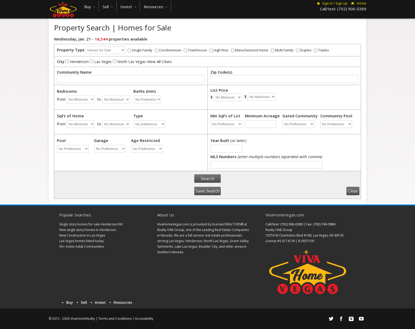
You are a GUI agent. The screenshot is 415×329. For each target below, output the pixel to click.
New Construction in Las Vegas (82, 235)
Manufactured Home (249, 50)
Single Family (140, 50)
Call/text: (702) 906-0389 (343, 8)
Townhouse (195, 50)
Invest (128, 6)
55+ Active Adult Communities (81, 246)
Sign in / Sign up (332, 3)
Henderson (77, 61)
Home (358, 3)
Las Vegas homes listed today (81, 241)
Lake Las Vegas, (186, 246)
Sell (107, 6)
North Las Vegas (129, 61)
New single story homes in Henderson (87, 230)
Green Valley (239, 241)
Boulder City (208, 246)
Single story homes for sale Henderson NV (91, 224)
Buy (89, 6)
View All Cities (159, 61)
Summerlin (165, 246)
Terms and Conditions (115, 318)
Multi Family (282, 50)
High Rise (218, 50)
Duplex (304, 50)
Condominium (168, 50)
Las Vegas (101, 61)
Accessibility (144, 318)
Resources (155, 6)
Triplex (321, 50)
